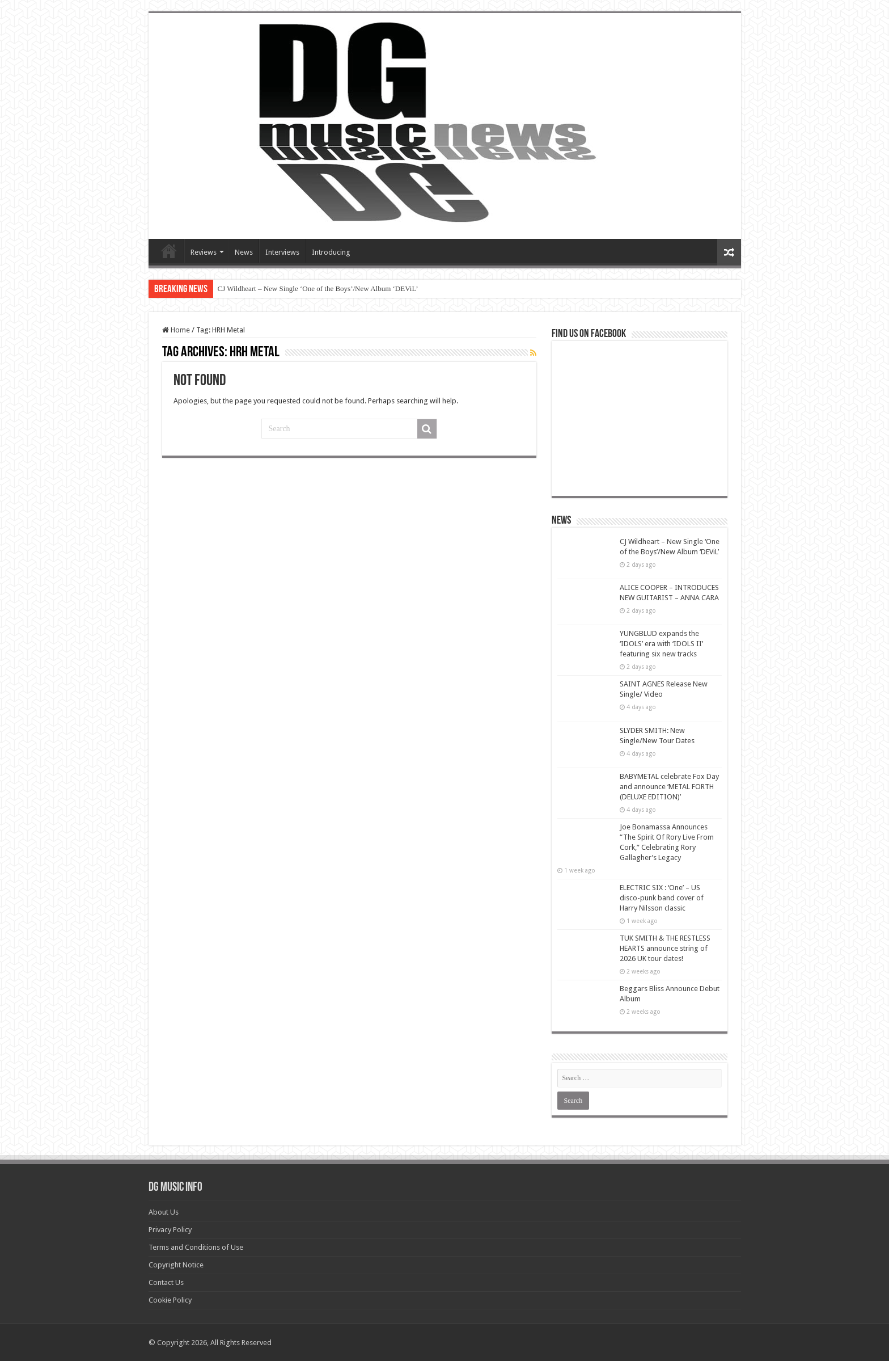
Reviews (203, 252)
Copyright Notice (176, 1265)
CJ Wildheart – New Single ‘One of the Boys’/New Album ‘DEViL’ (318, 288)
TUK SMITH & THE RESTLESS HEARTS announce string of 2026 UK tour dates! (665, 948)
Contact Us (166, 1282)
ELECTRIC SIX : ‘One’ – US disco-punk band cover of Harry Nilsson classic (662, 897)
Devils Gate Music (169, 251)
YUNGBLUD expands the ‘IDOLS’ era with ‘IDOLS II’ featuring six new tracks (661, 643)
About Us (164, 1212)
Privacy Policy (170, 1229)
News (244, 252)
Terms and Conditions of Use (196, 1247)
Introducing (331, 252)
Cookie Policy (170, 1300)
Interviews (282, 252)
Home (176, 330)
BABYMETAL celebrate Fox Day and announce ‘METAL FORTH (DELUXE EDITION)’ (669, 786)
